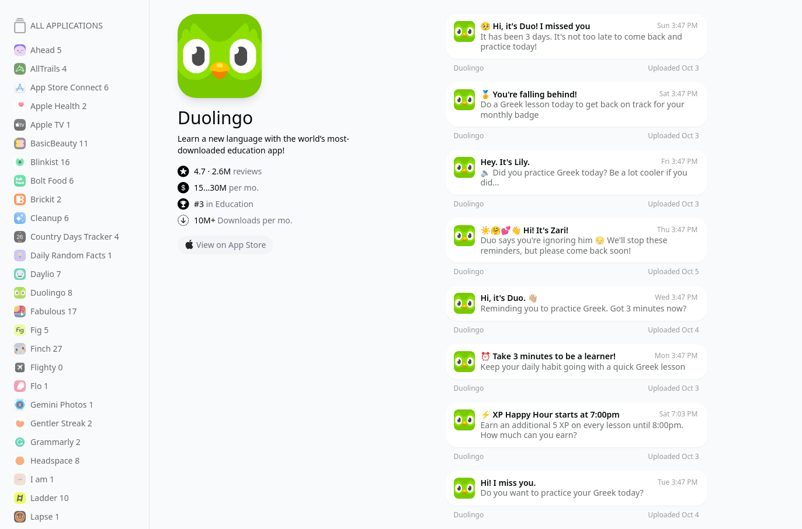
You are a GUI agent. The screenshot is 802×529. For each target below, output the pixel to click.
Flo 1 (31, 386)
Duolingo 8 (43, 293)
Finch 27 (38, 349)
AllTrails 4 (40, 69)
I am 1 (34, 479)
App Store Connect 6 (61, 87)
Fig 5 (31, 330)
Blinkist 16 (42, 162)
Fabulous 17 (45, 311)
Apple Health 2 (50, 106)
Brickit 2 (37, 199)
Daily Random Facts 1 (63, 255)
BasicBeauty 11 (51, 143)
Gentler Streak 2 (53, 423)
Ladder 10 (41, 498)
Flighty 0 (38, 367)
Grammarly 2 (47, 442)
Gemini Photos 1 (53, 405)
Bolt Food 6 (44, 181)
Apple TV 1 (42, 125)
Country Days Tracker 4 (66, 237)
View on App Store (225, 244)
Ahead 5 (38, 50)
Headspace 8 (46, 461)
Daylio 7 (37, 274)
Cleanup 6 (41, 218)
